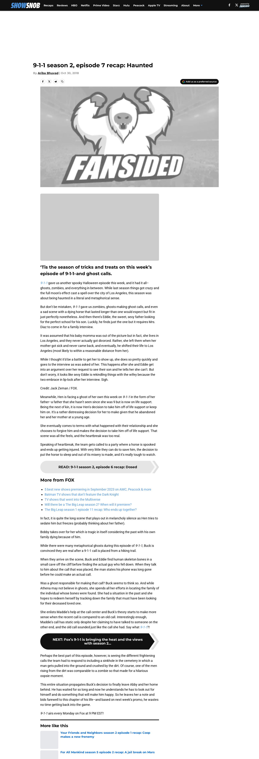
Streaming (171, 5)
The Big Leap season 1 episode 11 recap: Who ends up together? (91, 509)
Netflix (85, 5)
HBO (74, 5)
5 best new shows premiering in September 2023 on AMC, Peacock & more (98, 489)
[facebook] (229, 5)
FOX (55, 736)
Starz (116, 5)
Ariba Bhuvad (48, 73)
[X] (236, 5)
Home (44, 736)
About (185, 5)
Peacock (138, 5)
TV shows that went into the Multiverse (72, 499)
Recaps (48, 5)
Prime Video (101, 5)
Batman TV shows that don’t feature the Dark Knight (82, 494)
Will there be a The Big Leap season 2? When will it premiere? (88, 504)
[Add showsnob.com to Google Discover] (199, 81)
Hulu (126, 5)
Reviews (62, 5)
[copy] (62, 81)
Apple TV (154, 5)
